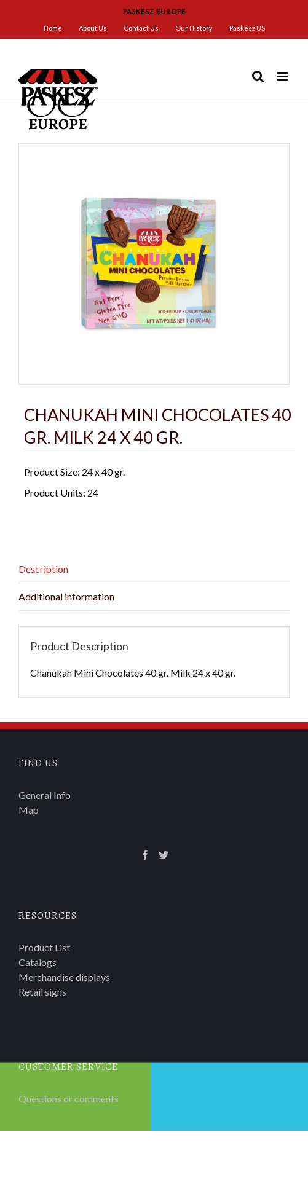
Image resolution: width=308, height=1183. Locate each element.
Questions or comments (68, 1098)
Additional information (66, 596)
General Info (44, 795)
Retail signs (42, 991)
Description (43, 569)
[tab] (154, 569)
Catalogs (37, 962)
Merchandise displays (64, 977)
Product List (44, 947)
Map (28, 810)
